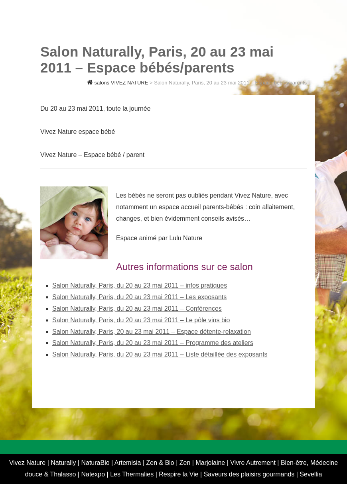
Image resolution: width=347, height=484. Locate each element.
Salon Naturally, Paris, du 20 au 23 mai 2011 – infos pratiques (139, 285)
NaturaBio (96, 462)
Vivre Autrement (253, 462)
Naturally (64, 462)
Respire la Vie (178, 474)
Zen (185, 462)
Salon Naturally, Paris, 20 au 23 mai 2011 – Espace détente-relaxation (151, 331)
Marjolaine (211, 462)
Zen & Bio (161, 462)
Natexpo (93, 474)
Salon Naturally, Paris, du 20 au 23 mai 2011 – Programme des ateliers (152, 342)
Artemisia (128, 462)
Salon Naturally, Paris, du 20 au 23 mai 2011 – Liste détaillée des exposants (160, 354)
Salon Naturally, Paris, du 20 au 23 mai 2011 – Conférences (137, 308)
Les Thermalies (132, 474)
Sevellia (311, 474)
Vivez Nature (28, 462)
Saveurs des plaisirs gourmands (249, 474)
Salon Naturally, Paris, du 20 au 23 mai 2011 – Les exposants (139, 297)
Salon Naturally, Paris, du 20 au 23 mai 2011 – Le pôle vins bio (141, 320)
